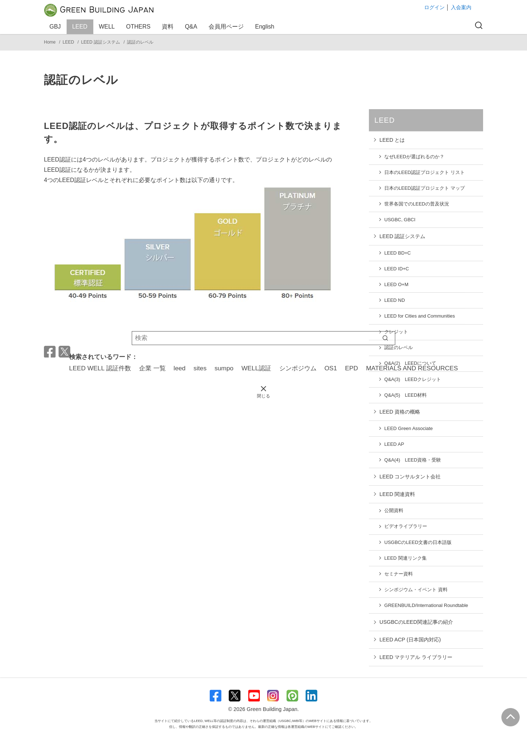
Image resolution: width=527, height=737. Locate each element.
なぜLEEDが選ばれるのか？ (414, 156)
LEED (81, 26)
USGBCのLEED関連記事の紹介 (416, 622)
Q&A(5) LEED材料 (405, 395)
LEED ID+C (396, 268)
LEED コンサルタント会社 (410, 476)
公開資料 (393, 510)
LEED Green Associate (408, 428)
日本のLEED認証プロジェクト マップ (424, 188)
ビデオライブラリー (405, 526)
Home (50, 42)
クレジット (396, 331)
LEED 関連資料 (397, 494)
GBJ (56, 26)
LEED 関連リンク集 (405, 558)
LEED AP (394, 444)
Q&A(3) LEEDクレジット (412, 379)
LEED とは (392, 140)
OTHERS (139, 26)
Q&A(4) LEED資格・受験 (412, 460)
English (264, 26)
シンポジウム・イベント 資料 (416, 589)
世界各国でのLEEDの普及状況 (416, 204)
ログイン (434, 7)
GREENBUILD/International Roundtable (426, 605)
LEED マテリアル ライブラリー (416, 657)
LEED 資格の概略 (400, 412)
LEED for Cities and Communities (419, 316)
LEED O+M (396, 284)
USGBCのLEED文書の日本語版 (418, 542)
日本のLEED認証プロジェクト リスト (424, 172)
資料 (169, 26)
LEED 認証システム (101, 42)
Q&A (192, 26)
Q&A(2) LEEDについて (410, 363)
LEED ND (394, 300)
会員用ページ (227, 26)
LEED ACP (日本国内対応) (410, 639)
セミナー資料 (398, 574)
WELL (108, 26)
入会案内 (461, 7)
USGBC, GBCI (399, 219)
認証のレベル (140, 42)
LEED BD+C (397, 253)
